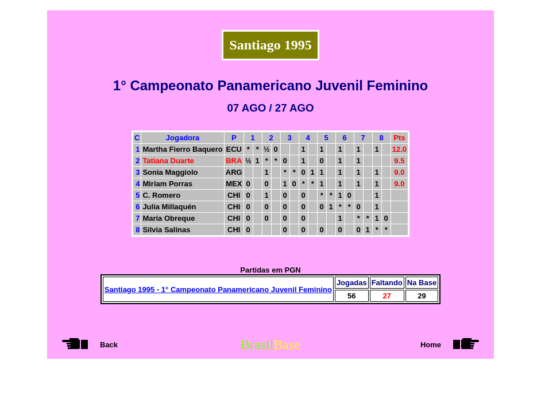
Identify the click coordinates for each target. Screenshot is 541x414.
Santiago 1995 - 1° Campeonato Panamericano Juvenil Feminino (218, 289)
